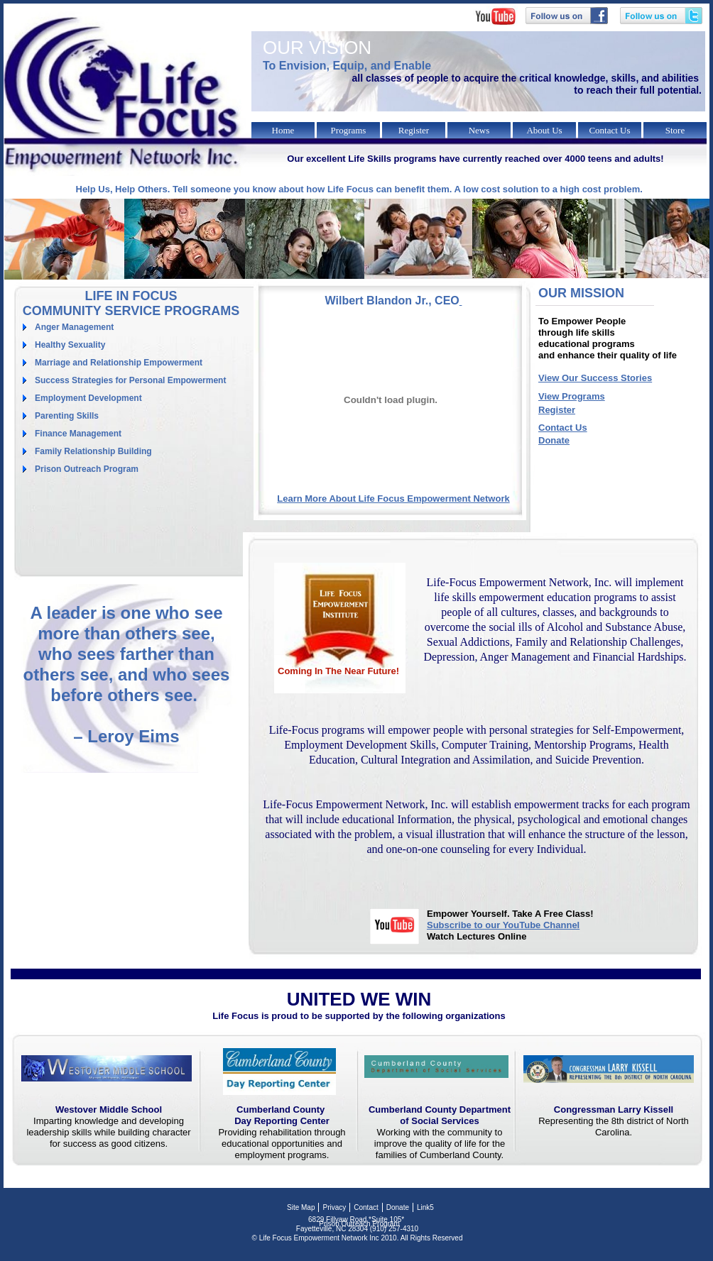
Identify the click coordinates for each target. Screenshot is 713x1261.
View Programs (571, 396)
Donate (554, 440)
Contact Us (562, 427)
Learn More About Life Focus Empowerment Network (393, 498)
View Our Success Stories (595, 378)
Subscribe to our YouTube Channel (503, 925)
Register (556, 409)
